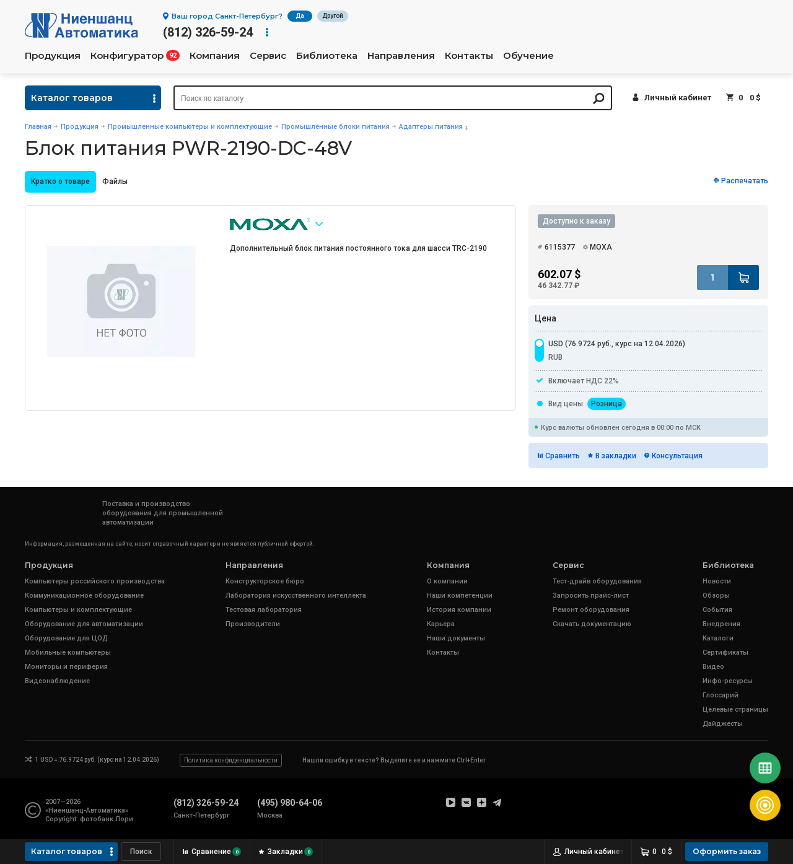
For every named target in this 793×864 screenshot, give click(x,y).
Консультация (677, 456)
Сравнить (562, 456)
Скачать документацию (592, 624)
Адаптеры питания (431, 127)
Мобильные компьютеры (68, 652)
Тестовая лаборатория (264, 610)
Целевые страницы (735, 709)
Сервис (268, 55)
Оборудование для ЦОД (66, 638)
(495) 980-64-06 (289, 803)
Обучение (528, 55)
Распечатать (744, 181)
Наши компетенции (460, 595)
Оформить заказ (727, 851)
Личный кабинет (677, 97)
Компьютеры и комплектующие (78, 610)
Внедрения (721, 624)
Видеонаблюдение (57, 681)
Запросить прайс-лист (591, 595)
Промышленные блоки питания (335, 127)
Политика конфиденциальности (231, 760)
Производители (253, 624)
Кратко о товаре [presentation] (60, 181)
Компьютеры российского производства (95, 581)
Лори (124, 819)
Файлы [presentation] (115, 181)
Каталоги (718, 638)
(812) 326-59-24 (208, 32)
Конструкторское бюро (265, 581)
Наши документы (456, 638)
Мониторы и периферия (66, 667)
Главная (38, 127)
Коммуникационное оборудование (84, 595)
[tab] (60, 182)
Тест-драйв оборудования (597, 581)
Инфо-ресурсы (728, 681)
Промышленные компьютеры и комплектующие (190, 127)
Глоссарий (720, 695)
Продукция (53, 55)
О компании (447, 581)
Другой (332, 15)
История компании (459, 610)
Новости (717, 581)
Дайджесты (723, 724)
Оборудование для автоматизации (84, 624)
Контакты (469, 55)
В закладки (615, 456)
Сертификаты (725, 652)
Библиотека (326, 55)
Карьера (441, 624)
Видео (713, 667)
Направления (401, 55)
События (717, 610)
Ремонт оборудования (591, 610)
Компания (215, 55)
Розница (606, 403)
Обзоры (716, 595)
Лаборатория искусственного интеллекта (296, 595)
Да (300, 15)
